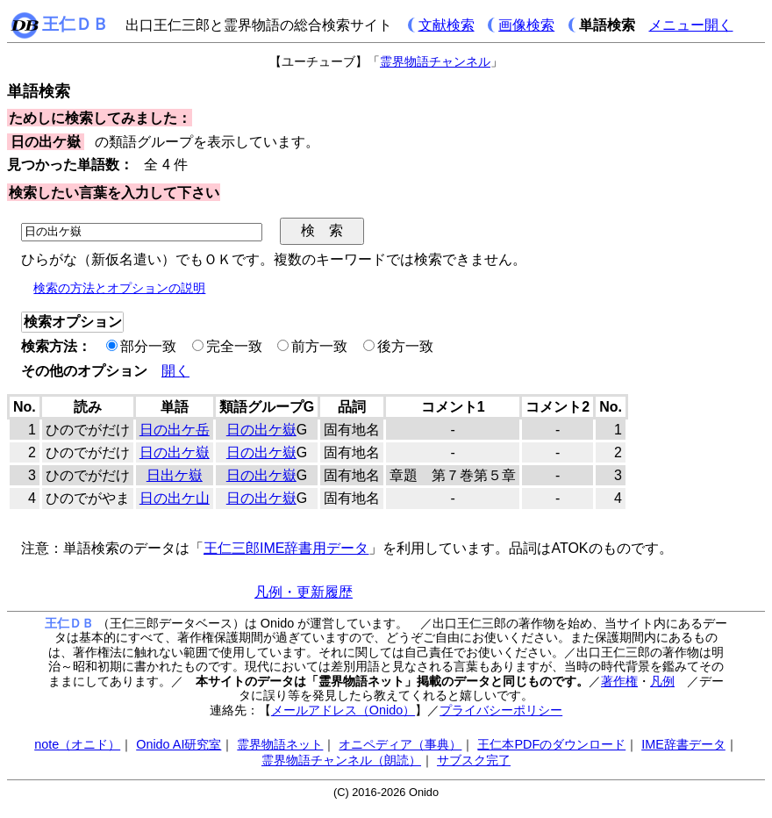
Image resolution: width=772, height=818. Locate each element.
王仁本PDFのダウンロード (551, 744)
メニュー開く (690, 25)
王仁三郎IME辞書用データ (286, 548)
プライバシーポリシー (501, 710)
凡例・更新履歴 (303, 592)
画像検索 (526, 25)
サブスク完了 (474, 760)
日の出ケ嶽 (261, 429)
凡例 (662, 681)
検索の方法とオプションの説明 (119, 288)
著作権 (619, 681)
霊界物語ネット (280, 744)
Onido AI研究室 (178, 744)
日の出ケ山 (174, 498)
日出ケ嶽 (175, 475)
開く (175, 370)
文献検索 (446, 25)
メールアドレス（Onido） (343, 710)
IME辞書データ (683, 744)
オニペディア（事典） (400, 744)
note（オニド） (77, 744)
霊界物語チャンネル (435, 61)
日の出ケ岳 (174, 429)
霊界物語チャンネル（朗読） (341, 760)
